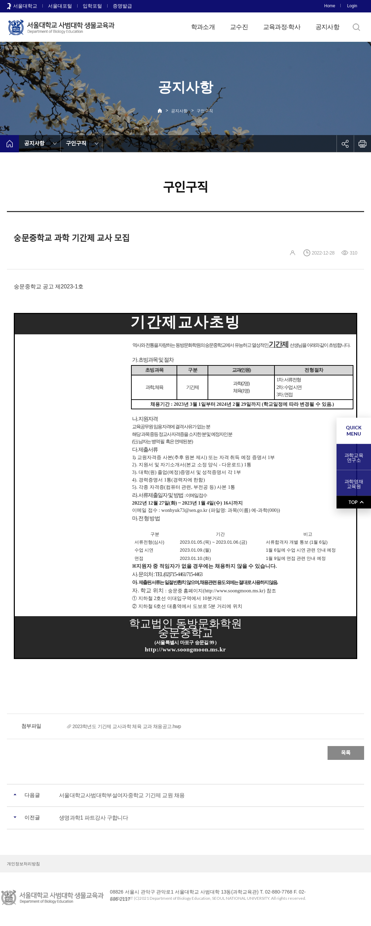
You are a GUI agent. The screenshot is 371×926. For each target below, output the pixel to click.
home (9, 143)
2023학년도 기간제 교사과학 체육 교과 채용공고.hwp (126, 726)
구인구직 (205, 110)
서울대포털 (60, 6)
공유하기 (345, 143)
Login (352, 5)
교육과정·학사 (281, 26)
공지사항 (327, 26)
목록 (346, 753)
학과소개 (203, 26)
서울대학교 (25, 6)
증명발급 (122, 6)
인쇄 (362, 143)
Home (329, 5)
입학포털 (92, 6)
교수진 (239, 26)
